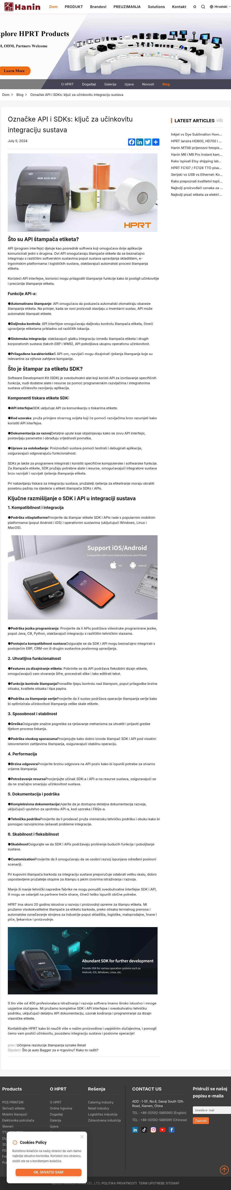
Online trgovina (61, 1108)
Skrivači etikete (13, 1108)
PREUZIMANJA (127, 6)
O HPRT (67, 84)
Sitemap (172, 1183)
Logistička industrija (102, 1114)
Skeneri (7, 1126)
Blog (166, 84)
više (219, 120)
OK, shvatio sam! (48, 1173)
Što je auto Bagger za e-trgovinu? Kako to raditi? (60, 1050)
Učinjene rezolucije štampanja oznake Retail (51, 1045)
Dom (53, 6)
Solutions (156, 6)
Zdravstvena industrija (104, 1120)
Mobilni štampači (14, 1114)
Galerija (110, 84)
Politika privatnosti (119, 1183)
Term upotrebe (152, 1183)
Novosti (148, 84)
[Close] (82, 1138)
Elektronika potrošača (18, 1120)
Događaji (89, 84)
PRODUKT (74, 6)
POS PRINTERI (12, 1102)
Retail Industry (98, 1108)
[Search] (203, 6)
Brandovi (98, 6)
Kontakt (179, 6)
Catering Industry (101, 1102)
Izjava (129, 84)
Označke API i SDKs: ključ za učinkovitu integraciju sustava (76, 95)
